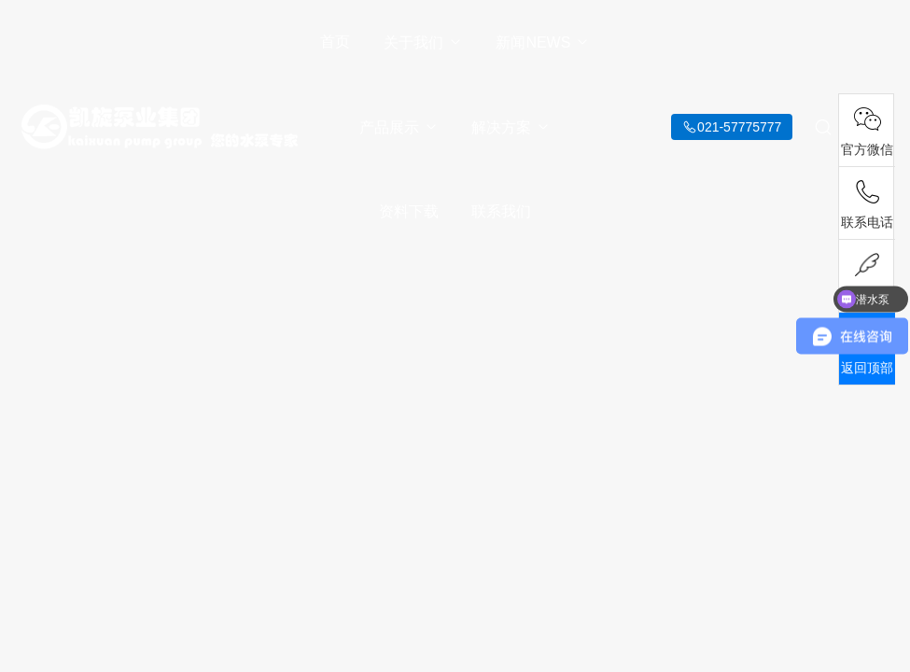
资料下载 (409, 211)
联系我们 (501, 211)
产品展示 (399, 127)
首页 (335, 41)
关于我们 (423, 42)
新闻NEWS (543, 42)
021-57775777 (739, 126)
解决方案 (511, 127)
